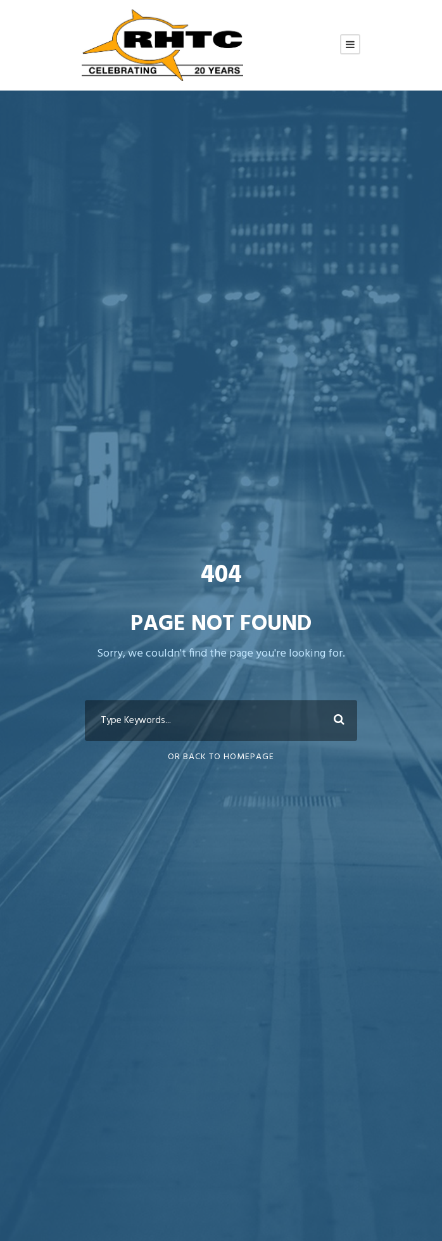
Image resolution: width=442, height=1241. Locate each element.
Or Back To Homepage (221, 757)
